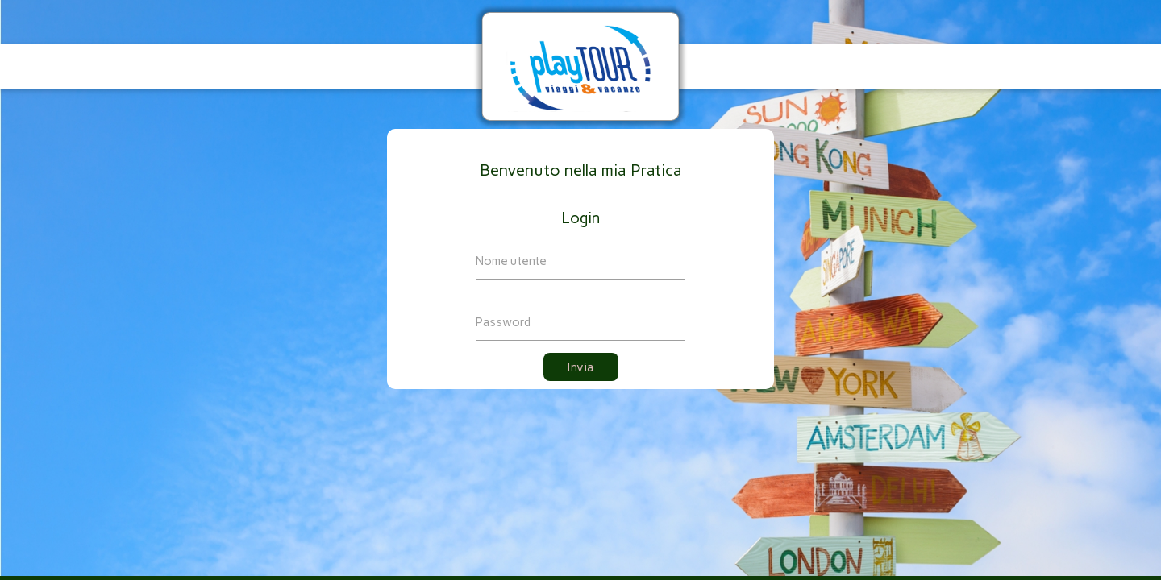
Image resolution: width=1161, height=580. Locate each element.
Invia (581, 367)
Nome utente (511, 261)
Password (503, 322)
